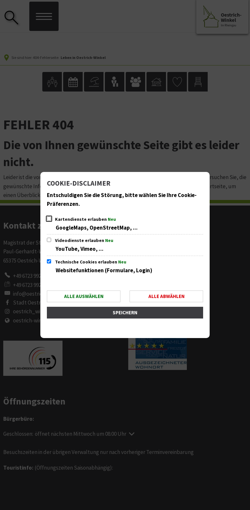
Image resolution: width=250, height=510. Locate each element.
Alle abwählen (166, 296)
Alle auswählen (84, 296)
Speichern (125, 313)
